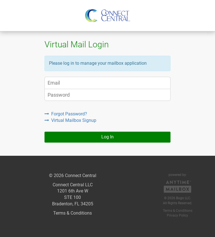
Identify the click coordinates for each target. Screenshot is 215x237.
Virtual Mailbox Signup (70, 120)
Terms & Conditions (72, 213)
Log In (107, 137)
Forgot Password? (66, 114)
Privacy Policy (177, 215)
